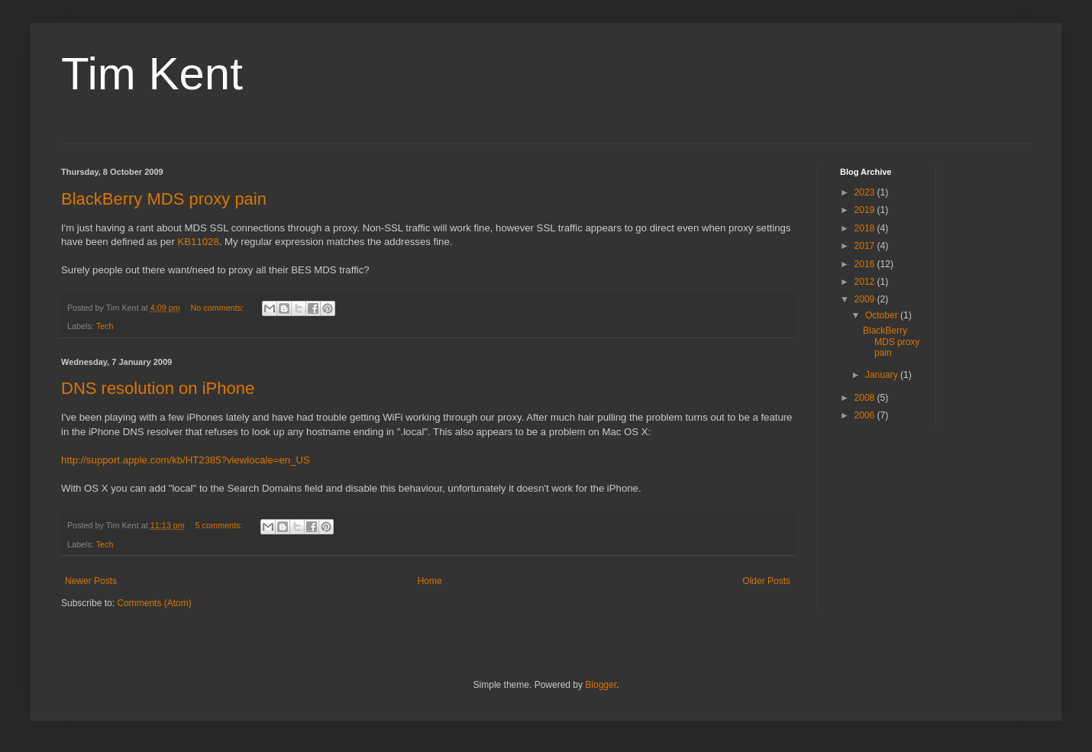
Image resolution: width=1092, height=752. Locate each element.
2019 (866, 210)
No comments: (218, 307)
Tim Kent (152, 73)
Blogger (600, 684)
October (882, 315)
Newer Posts (91, 581)
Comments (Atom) (154, 603)
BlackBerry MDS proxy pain (164, 198)
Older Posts (766, 581)
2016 (866, 264)
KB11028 (198, 241)
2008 (866, 397)
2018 (866, 228)
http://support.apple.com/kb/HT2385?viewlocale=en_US (185, 460)
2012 (866, 281)
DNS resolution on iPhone (157, 388)
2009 (866, 299)
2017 (866, 245)
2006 (866, 415)
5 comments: (219, 525)
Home (430, 581)
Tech (105, 326)
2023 (866, 192)
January (882, 375)
